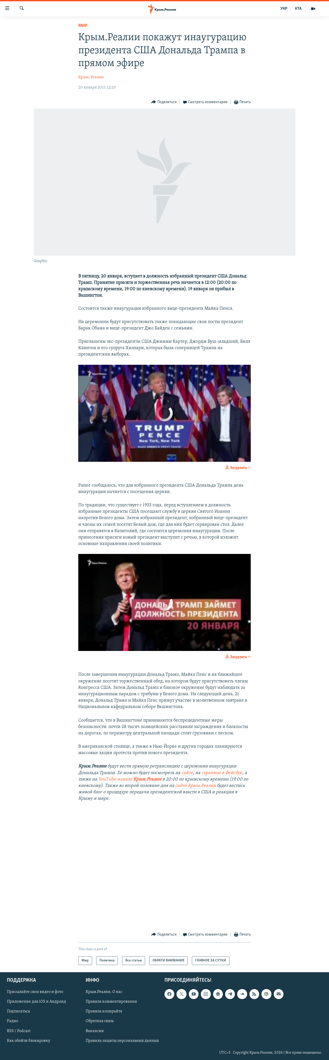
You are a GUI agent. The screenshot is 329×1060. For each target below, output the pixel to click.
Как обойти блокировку (28, 1041)
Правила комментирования (111, 1002)
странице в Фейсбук (221, 772)
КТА (298, 9)
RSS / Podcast (18, 1031)
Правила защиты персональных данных (122, 1041)
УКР (283, 9)
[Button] (164, 102)
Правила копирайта (104, 1012)
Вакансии (95, 1031)
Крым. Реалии (91, 77)
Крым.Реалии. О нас (104, 992)
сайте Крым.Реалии (195, 785)
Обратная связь (100, 1021)
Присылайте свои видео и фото (35, 992)
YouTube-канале (129, 779)
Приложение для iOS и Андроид (36, 1002)
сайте (187, 772)
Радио (12, 1021)
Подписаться (18, 1012)
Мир (82, 25)
